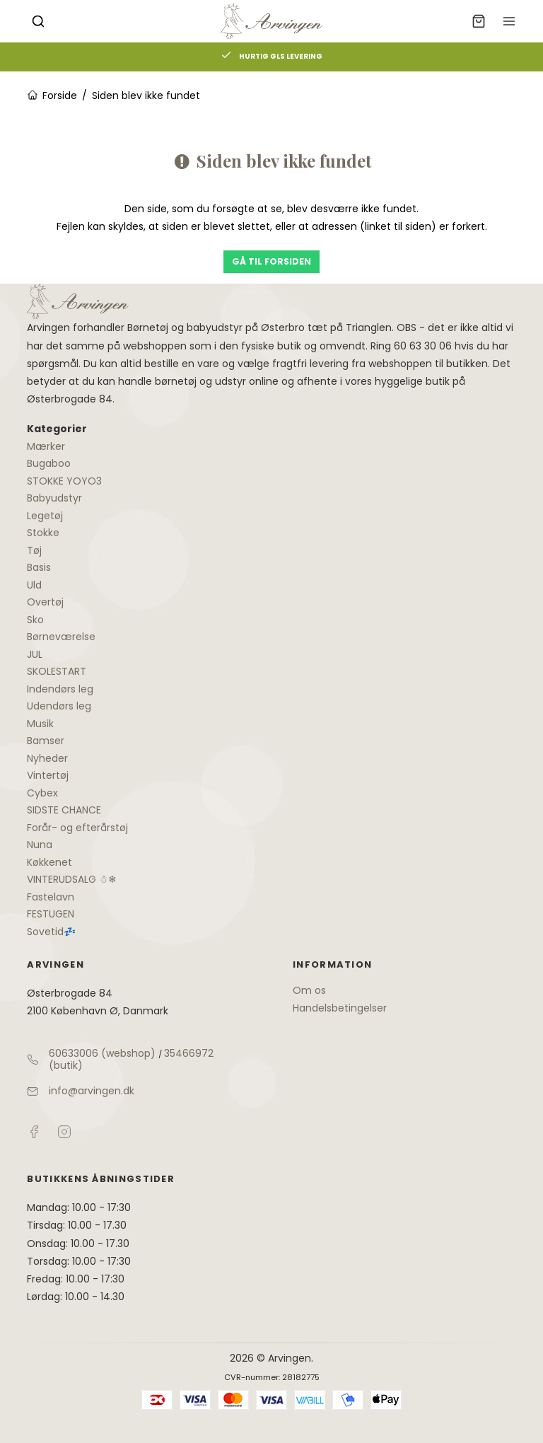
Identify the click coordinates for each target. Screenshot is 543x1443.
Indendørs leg (60, 689)
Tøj (34, 550)
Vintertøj (48, 775)
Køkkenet (49, 862)
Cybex (42, 793)
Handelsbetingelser (340, 1008)
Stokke (43, 533)
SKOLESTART (56, 671)
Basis (39, 567)
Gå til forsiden (271, 261)
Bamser (45, 741)
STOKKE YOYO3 (64, 481)
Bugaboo (49, 463)
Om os (309, 990)
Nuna (39, 845)
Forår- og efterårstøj (77, 828)
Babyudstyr (54, 498)
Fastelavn (50, 897)
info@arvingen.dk (91, 1091)
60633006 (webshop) (102, 1053)
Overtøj (45, 602)
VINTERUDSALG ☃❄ (72, 879)
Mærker (46, 446)
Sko (35, 620)
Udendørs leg (59, 706)
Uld (34, 585)
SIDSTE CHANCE (64, 810)
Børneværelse (61, 637)
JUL (34, 654)
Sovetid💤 (51, 932)
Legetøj (45, 516)
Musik (40, 724)
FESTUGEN (50, 914)
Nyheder (47, 758)
